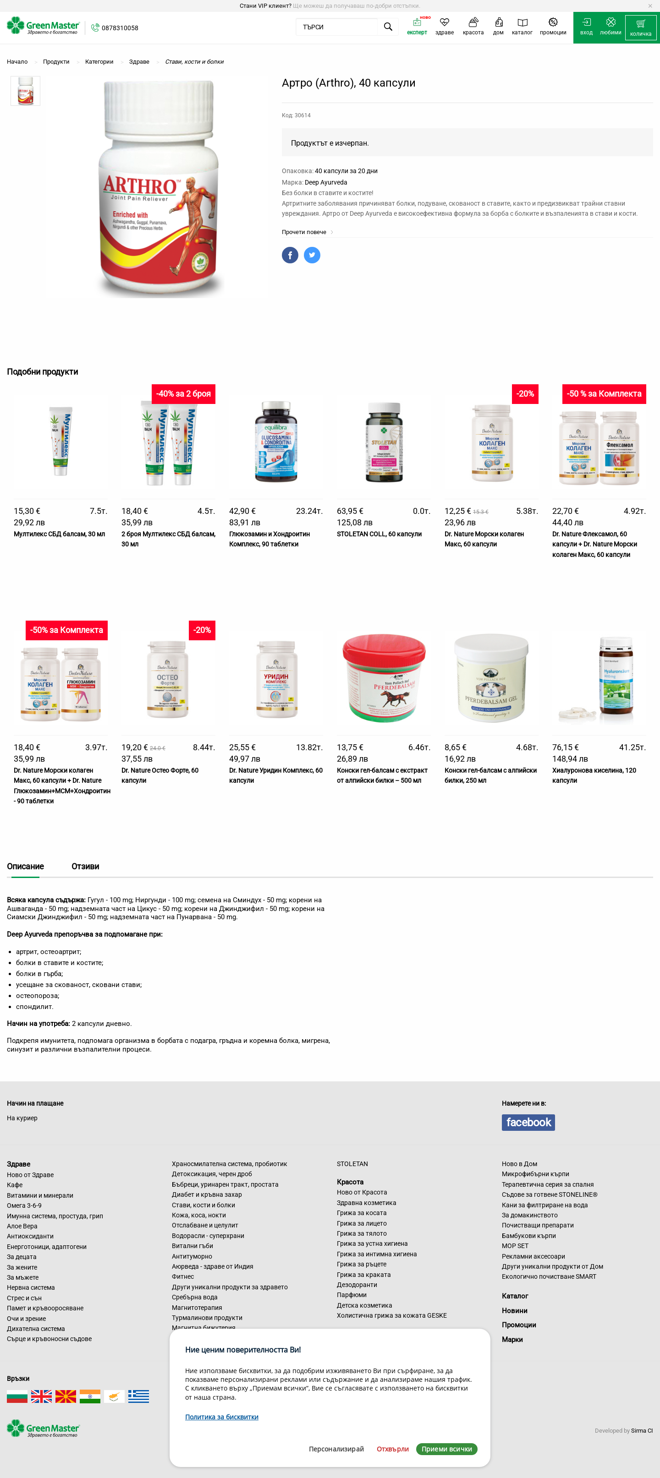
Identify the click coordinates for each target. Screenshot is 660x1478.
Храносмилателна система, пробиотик (229, 1163)
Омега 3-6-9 (24, 1205)
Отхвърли (393, 1449)
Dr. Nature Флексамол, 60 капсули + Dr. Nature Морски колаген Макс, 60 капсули (594, 544)
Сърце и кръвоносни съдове (49, 1338)
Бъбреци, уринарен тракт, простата (225, 1184)
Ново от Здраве (30, 1174)
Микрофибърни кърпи (535, 1174)
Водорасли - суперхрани (208, 1235)
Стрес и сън (24, 1298)
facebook (528, 1122)
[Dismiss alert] (650, 6)
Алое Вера (22, 1226)
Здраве (18, 1164)
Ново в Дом (519, 1163)
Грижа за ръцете (361, 1264)
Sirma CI (642, 1430)
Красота (350, 1182)
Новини (515, 1311)
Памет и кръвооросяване (45, 1308)
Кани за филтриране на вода (545, 1205)
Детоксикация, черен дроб (212, 1174)
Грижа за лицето (362, 1223)
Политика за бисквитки (221, 1417)
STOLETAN (352, 1163)
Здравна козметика (366, 1202)
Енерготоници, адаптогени (47, 1246)
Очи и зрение (26, 1318)
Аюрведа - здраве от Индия (212, 1266)
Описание (25, 866)
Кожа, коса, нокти (199, 1215)
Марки (512, 1340)
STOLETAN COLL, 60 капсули (379, 534)
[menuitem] (641, 28)
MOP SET (515, 1245)
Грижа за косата (362, 1212)
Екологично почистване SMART (549, 1276)
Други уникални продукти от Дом (552, 1266)
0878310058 (120, 28)
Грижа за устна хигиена (372, 1243)
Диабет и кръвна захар (207, 1194)
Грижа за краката (364, 1274)
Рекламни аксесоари (533, 1256)
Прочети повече (308, 232)
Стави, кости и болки (203, 1205)
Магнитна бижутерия (204, 1327)
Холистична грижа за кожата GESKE (392, 1315)
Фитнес (183, 1276)
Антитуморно (192, 1256)
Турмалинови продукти (207, 1317)
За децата (22, 1256)
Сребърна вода (195, 1297)
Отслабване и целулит (205, 1225)
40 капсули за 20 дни (346, 171)
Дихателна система (36, 1328)
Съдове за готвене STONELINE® (550, 1194)
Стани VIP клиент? (266, 5)
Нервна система (31, 1287)
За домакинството (530, 1215)
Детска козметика (364, 1305)
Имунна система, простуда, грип (55, 1216)
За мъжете (22, 1277)
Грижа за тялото (362, 1233)
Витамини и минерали (40, 1195)
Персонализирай (336, 1449)
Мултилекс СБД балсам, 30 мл (59, 534)
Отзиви (85, 866)
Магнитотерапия (197, 1307)
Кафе (14, 1185)
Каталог (515, 1296)
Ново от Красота (362, 1192)
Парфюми (352, 1294)
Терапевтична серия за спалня (548, 1184)
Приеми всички (447, 1449)
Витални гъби (192, 1245)
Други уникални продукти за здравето (230, 1287)
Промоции (519, 1325)
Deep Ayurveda (326, 182)
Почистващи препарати (538, 1225)
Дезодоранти (357, 1284)
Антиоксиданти (30, 1236)
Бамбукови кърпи (529, 1235)
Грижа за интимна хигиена (377, 1254)
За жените (22, 1267)
